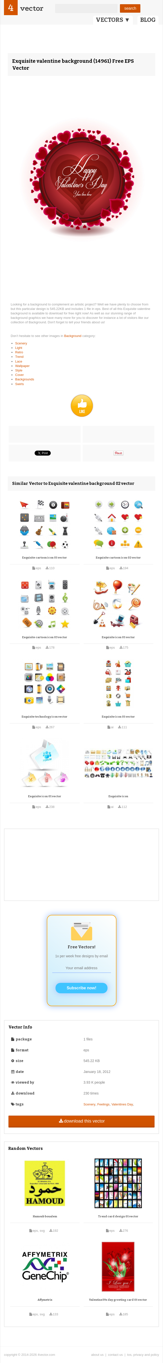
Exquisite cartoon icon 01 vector (44, 557)
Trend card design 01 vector (118, 1216)
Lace (18, 361)
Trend (19, 357)
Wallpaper (22, 366)
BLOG (148, 19)
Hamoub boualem (45, 1216)
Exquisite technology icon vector (44, 716)
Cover (19, 375)
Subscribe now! (81, 988)
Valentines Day (122, 1104)
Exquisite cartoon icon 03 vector (44, 637)
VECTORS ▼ (113, 19)
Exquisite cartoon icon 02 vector (118, 557)
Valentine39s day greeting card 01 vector (118, 1299)
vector (31, 8)
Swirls (19, 384)
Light (18, 348)
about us (97, 1355)
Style (18, 370)
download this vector (81, 1121)
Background (73, 336)
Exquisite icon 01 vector (118, 637)
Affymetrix (45, 1299)
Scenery (21, 343)
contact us (115, 1355)
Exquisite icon (118, 796)
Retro (19, 352)
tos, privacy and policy (143, 1355)
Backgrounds (24, 379)
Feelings (103, 1104)
